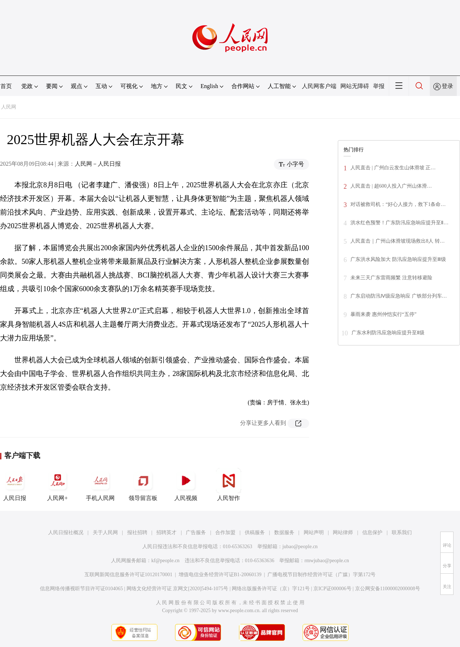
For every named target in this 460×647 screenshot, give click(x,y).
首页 (6, 86)
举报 (379, 86)
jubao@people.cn (300, 546)
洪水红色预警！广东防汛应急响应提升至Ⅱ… (399, 222)
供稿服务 (255, 532)
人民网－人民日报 (98, 164)
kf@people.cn (165, 560)
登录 (447, 86)
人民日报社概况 (65, 532)
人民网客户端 (319, 86)
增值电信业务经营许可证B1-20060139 (220, 574)
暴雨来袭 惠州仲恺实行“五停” (383, 314)
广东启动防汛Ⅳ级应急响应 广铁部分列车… (398, 296)
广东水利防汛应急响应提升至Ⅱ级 (387, 332)
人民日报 (14, 484)
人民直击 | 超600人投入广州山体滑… (391, 186)
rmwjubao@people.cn (326, 560)
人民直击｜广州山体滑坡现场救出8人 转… (397, 241)
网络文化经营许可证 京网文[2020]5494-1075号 (177, 588)
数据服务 (284, 532)
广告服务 (196, 532)
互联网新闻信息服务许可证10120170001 (128, 574)
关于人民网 (105, 532)
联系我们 (402, 532)
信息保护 (372, 532)
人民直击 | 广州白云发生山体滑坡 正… (393, 167)
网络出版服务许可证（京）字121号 (271, 588)
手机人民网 (100, 484)
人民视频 (185, 484)
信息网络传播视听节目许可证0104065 (81, 588)
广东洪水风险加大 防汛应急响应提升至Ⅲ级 (398, 259)
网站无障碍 (354, 86)
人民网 (8, 107)
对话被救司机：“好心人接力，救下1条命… (398, 204)
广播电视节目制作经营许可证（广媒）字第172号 (321, 574)
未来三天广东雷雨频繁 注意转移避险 (391, 277)
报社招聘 (137, 532)
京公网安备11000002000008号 (387, 588)
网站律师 (343, 532)
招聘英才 (166, 532)
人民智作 (228, 484)
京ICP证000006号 (332, 588)
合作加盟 (225, 532)
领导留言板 (143, 484)
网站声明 (314, 532)
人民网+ (57, 484)
